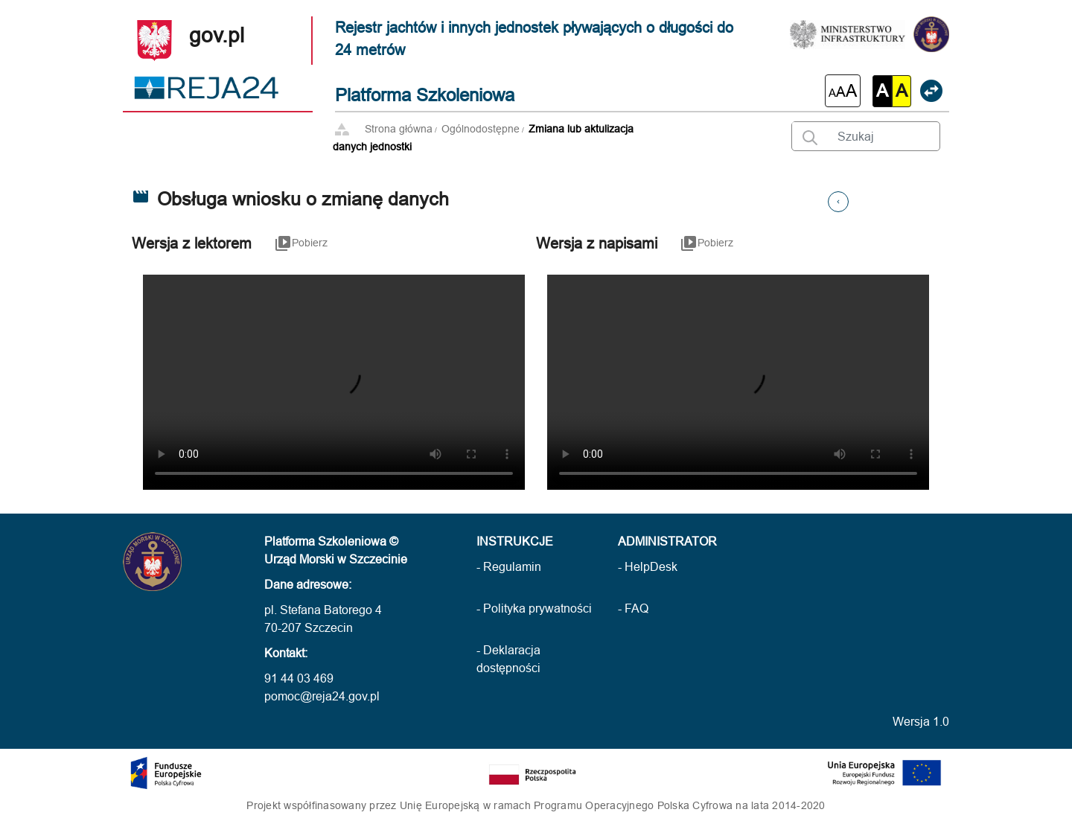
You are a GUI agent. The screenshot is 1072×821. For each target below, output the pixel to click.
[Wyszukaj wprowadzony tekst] (806, 134)
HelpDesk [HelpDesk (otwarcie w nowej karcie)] (651, 566)
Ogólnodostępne (480, 129)
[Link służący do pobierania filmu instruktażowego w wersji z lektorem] (301, 254)
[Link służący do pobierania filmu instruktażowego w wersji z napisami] (706, 254)
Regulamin (512, 566)
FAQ (636, 608)
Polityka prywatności (537, 608)
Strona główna (399, 129)
